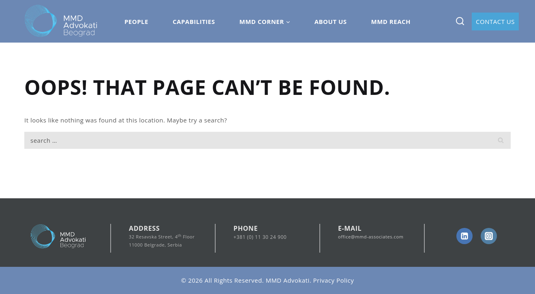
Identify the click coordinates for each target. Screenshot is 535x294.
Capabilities (194, 21)
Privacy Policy (333, 280)
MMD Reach (391, 21)
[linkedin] (464, 236)
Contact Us (495, 21)
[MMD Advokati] (61, 21)
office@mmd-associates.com (370, 237)
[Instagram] (489, 236)
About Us (331, 21)
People (136, 21)
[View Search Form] (460, 21)
